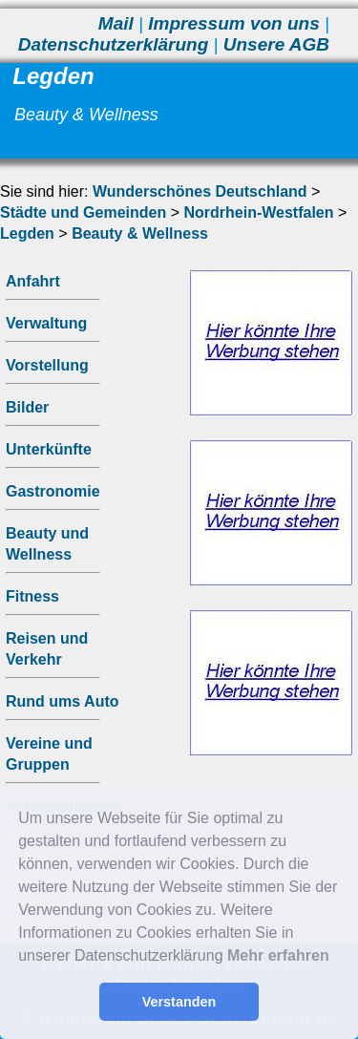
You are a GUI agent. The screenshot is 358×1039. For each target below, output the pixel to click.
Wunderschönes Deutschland (200, 191)
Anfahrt (33, 281)
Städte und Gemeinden (83, 212)
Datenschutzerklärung (113, 44)
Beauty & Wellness (140, 233)
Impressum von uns (234, 23)
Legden (27, 233)
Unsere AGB (276, 44)
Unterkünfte (49, 449)
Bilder (27, 407)
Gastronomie (53, 491)
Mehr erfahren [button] (278, 955)
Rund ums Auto (62, 701)
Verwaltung (46, 323)
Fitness (32, 596)
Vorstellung (47, 365)
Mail (116, 23)
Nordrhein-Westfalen (258, 212)
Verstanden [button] (179, 1001)
